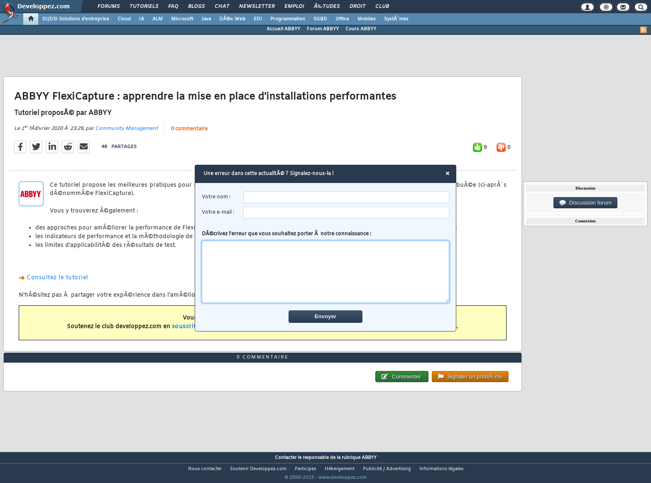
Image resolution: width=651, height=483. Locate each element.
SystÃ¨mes (396, 19)
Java (206, 19)
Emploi (294, 6)
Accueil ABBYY (283, 29)
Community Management (126, 133)
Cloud (124, 19)
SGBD (320, 19)
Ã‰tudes (326, 6)
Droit (357, 6)
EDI (258, 19)
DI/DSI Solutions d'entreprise (75, 19)
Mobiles (366, 19)
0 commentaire (189, 134)
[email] (346, 213)
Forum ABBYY (323, 29)
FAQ (173, 6)
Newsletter (256, 6)
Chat (222, 6)
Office (342, 19)
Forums (108, 6)
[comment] (326, 272)
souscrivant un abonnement (214, 332)
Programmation (287, 19)
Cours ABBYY (360, 29)
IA (141, 19)
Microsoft (182, 19)
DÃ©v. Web (232, 19)
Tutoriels (144, 6)
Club (381, 6)
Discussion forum (585, 203)
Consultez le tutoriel (57, 283)
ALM (157, 19)
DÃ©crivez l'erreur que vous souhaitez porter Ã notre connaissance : (326, 267)
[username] (346, 197)
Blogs (196, 6)
